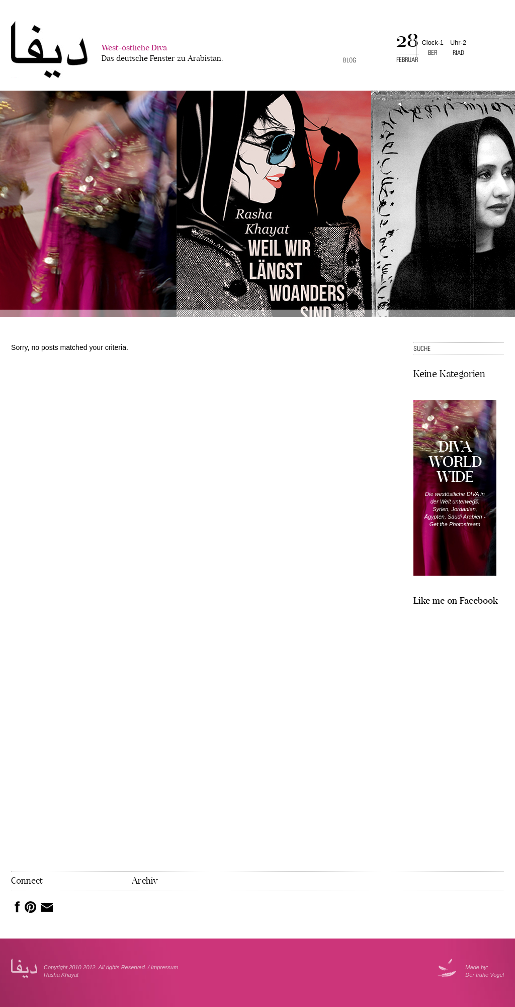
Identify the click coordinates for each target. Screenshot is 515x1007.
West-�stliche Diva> (49, 49)
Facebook (15, 907)
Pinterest (31, 907)
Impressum (164, 967)
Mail (47, 907)
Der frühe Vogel (484, 975)
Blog (349, 60)
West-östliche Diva (162, 54)
